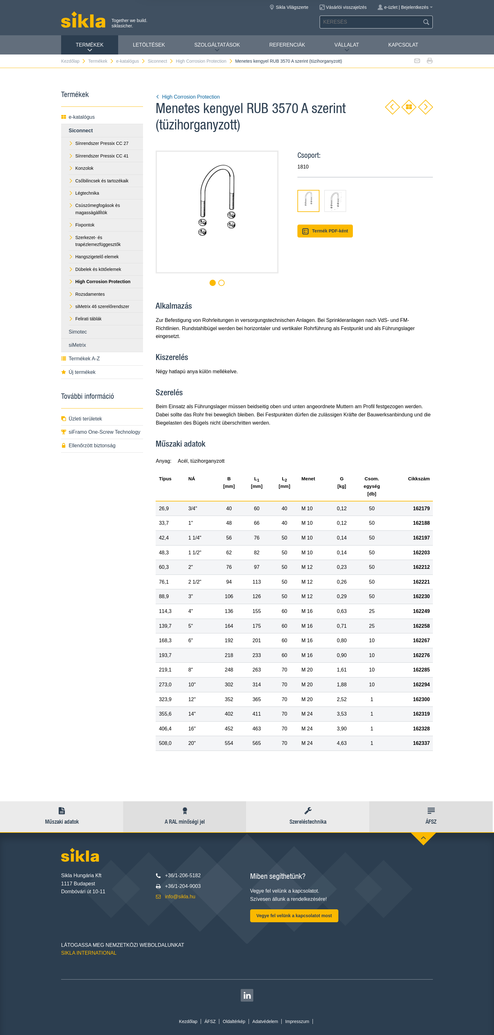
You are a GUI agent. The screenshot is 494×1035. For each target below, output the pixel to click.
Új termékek (78, 372)
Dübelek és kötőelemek (95, 269)
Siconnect (161, 61)
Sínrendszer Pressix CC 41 (99, 155)
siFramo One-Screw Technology (100, 432)
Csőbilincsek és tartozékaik (99, 180)
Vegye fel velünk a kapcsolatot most (294, 915)
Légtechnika (84, 193)
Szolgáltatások (217, 47)
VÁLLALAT (347, 47)
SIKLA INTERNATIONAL (89, 953)
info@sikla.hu (180, 896)
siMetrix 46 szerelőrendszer (99, 306)
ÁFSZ (210, 1021)
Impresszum (297, 1021)
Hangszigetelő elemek (94, 256)
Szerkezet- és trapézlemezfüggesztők (95, 241)
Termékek (90, 47)
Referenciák (287, 45)
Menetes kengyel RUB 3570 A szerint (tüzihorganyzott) (288, 61)
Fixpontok (82, 224)
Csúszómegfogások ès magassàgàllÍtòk (94, 209)
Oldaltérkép (234, 1021)
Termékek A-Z (80, 358)
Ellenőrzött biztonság (88, 445)
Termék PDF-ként (325, 231)
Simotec (78, 332)
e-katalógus (131, 61)
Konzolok (81, 168)
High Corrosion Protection (204, 61)
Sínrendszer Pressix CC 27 (99, 143)
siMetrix (77, 345)
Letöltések (149, 45)
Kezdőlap (73, 61)
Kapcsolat (403, 45)
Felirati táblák (85, 318)
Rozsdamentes (87, 294)
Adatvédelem (265, 1021)
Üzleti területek (81, 418)
